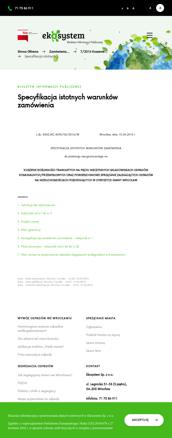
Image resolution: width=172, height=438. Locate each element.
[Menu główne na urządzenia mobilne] (150, 35)
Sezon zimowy (95, 343)
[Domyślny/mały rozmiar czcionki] (122, 8)
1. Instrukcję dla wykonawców (36, 205)
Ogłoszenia (94, 327)
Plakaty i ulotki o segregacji (37, 391)
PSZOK (22, 383)
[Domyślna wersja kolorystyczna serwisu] (150, 8)
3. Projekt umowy (28, 221)
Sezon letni (93, 351)
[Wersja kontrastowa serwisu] (160, 8)
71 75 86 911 (24, 8)
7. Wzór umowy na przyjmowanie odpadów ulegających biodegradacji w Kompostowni (71, 254)
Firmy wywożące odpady (35, 354)
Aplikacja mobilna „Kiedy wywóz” (41, 347)
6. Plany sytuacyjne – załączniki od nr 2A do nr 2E (48, 246)
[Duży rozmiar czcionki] (133, 8)
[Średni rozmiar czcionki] (128, 8)
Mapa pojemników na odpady (38, 399)
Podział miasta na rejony (103, 335)
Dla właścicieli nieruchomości (38, 339)
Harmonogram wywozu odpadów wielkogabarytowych (40, 328)
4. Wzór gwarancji (29, 230)
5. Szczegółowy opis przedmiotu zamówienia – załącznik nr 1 (55, 238)
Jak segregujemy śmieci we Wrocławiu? (45, 375)
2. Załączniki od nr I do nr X (35, 213)
